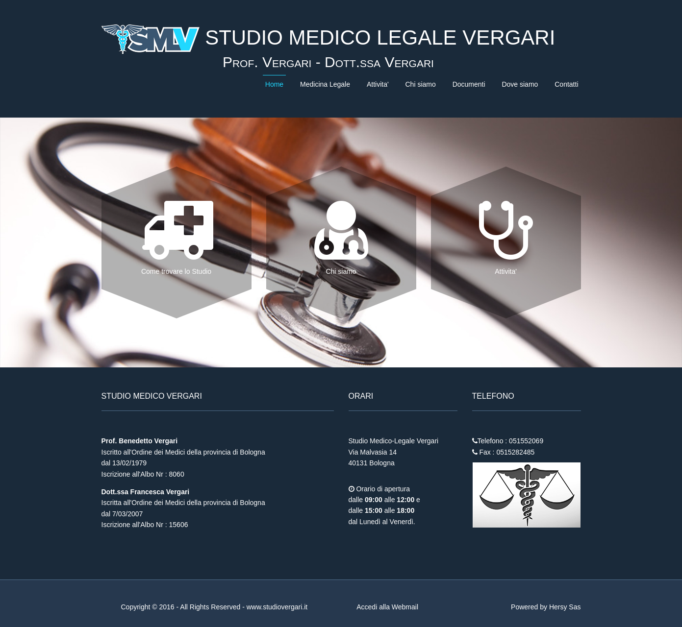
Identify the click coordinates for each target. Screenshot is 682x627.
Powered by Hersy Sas (546, 607)
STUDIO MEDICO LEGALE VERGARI (378, 37)
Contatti (566, 84)
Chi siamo (420, 84)
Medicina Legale (325, 84)
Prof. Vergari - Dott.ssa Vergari (328, 62)
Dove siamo (520, 84)
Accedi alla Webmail (387, 607)
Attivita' (378, 84)
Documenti (469, 84)
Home (274, 84)
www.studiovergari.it (277, 607)
